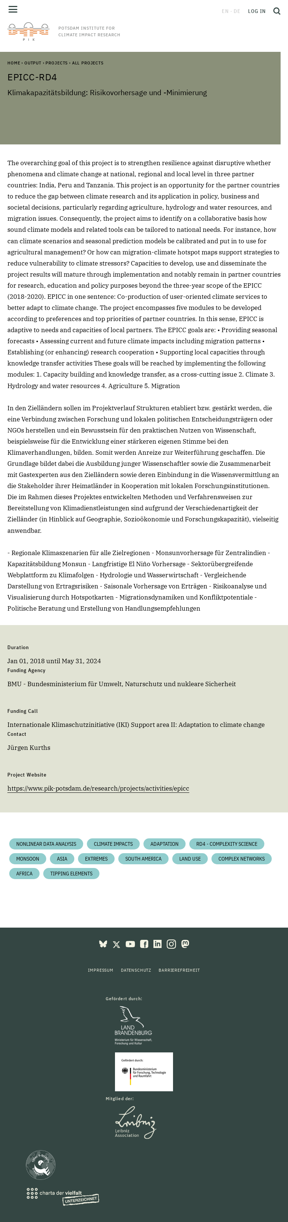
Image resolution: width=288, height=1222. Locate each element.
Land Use (190, 858)
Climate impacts (113, 844)
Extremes (96, 858)
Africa (24, 873)
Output (32, 63)
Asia (62, 858)
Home (13, 63)
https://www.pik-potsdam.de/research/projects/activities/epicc (98, 788)
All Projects (88, 63)
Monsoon (27, 858)
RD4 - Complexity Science (226, 844)
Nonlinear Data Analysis (46, 844)
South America (143, 858)
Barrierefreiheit (179, 970)
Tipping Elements (71, 873)
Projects (56, 63)
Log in (257, 11)
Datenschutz (136, 970)
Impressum (100, 970)
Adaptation (164, 844)
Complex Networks (241, 858)
